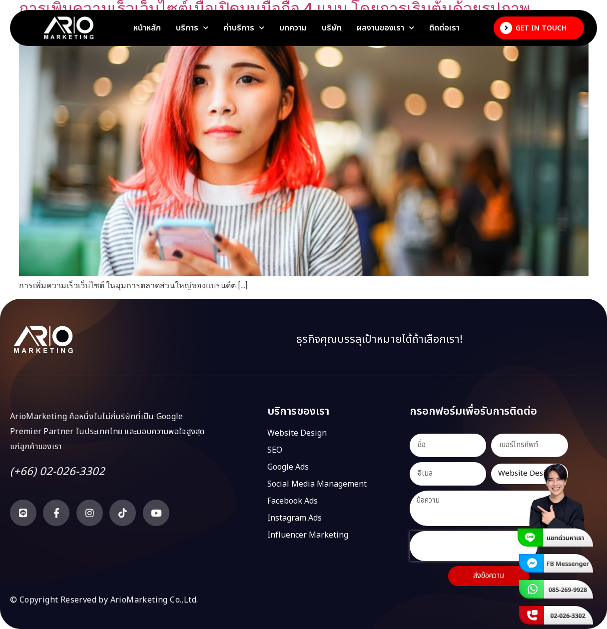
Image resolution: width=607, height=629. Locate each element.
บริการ (192, 28)
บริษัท (332, 28)
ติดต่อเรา (444, 28)
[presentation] (474, 546)
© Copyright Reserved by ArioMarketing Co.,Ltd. (104, 600)
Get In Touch (541, 28)
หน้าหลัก (147, 28)
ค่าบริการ (243, 28)
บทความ (293, 28)
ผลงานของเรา (385, 28)
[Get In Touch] (506, 28)
